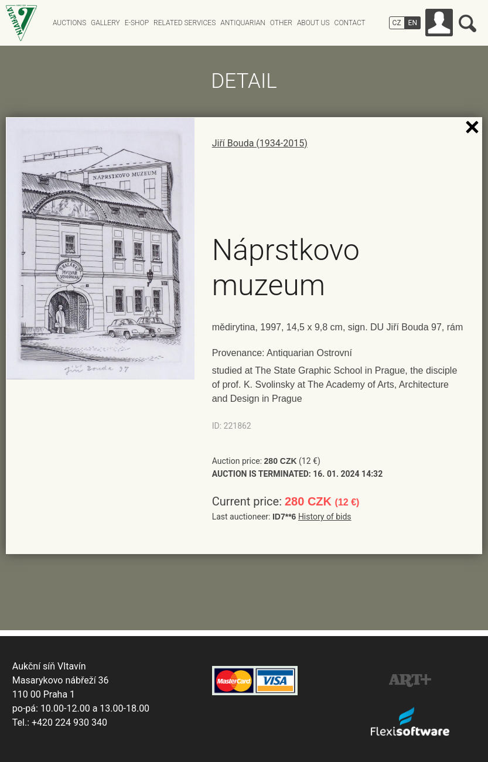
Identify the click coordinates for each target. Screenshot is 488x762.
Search (467, 23)
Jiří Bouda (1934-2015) (260, 143)
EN (412, 23)
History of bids (325, 516)
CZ (397, 23)
